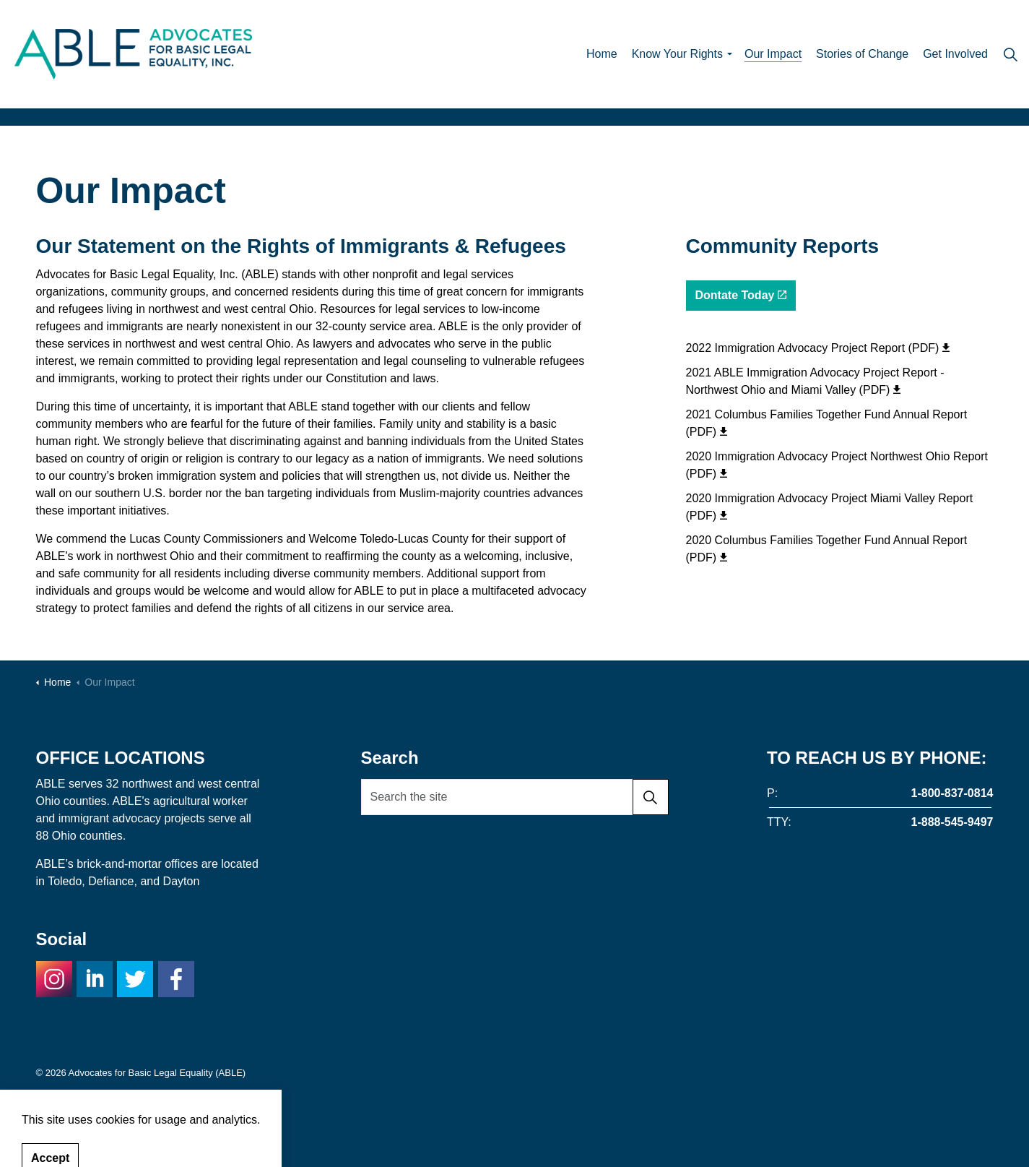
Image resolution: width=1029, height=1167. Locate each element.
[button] (651, 797)
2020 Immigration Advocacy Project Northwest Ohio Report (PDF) (837, 465)
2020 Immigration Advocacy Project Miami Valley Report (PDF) (829, 507)
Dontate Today (741, 295)
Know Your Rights (677, 54)
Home (601, 54)
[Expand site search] (1010, 54)
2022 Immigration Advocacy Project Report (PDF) (818, 348)
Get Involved (955, 54)
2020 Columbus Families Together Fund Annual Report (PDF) (827, 549)
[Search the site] (515, 797)
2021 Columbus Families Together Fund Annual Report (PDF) (827, 423)
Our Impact (773, 54)
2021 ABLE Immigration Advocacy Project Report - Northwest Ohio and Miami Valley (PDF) (815, 381)
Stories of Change (862, 54)
